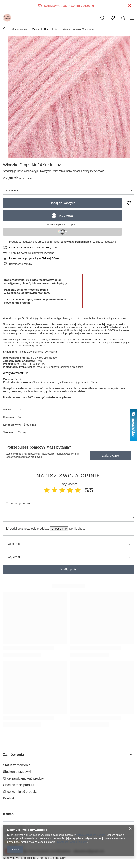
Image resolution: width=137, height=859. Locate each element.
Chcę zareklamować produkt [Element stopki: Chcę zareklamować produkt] (23, 778)
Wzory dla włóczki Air (15, 373)
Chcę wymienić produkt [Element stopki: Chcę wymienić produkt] (20, 791)
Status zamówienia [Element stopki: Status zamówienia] (16, 765)
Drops (47, 29)
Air (56, 29)
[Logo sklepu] (7, 18)
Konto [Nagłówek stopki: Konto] (8, 814)
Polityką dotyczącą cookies (90, 835)
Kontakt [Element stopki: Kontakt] (8, 798)
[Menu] (132, 18)
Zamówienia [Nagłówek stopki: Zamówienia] (13, 755)
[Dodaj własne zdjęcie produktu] (77, 528)
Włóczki (35, 29)
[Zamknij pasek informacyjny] (129, 5)
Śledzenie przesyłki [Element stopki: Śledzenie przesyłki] (17, 771)
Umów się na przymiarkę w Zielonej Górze (34, 258)
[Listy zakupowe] (112, 18)
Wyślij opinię (69, 569)
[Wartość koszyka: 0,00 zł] (123, 18)
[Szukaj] (102, 18)
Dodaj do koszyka (62, 203)
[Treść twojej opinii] (68, 508)
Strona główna (19, 29)
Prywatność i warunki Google (71, 842)
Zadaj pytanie (110, 455)
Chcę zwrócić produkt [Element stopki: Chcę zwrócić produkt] (18, 785)
